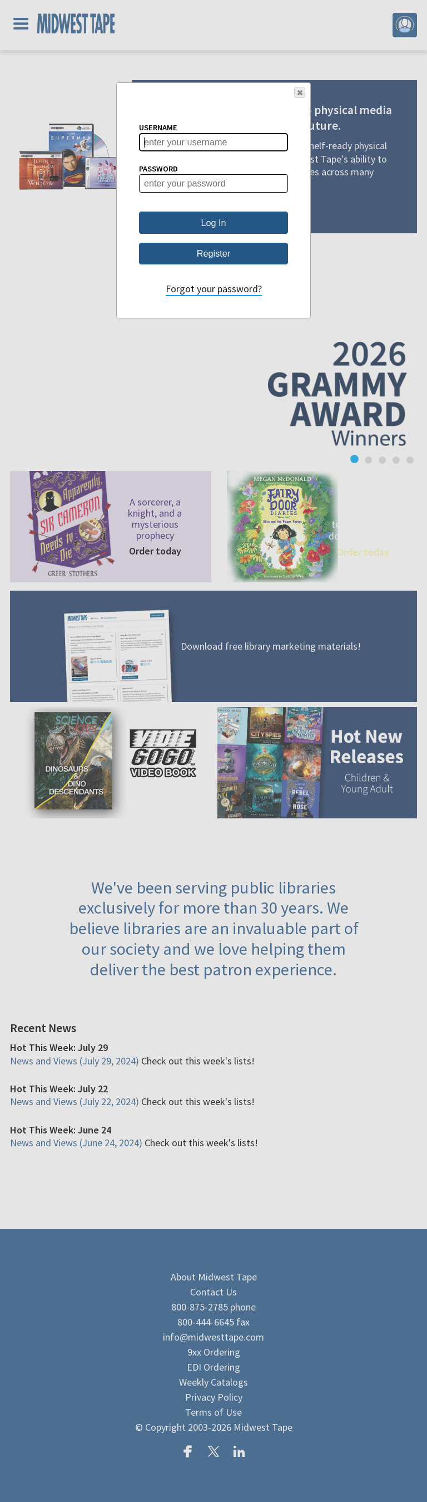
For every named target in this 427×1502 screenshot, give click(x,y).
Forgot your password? (214, 288)
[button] (299, 92)
